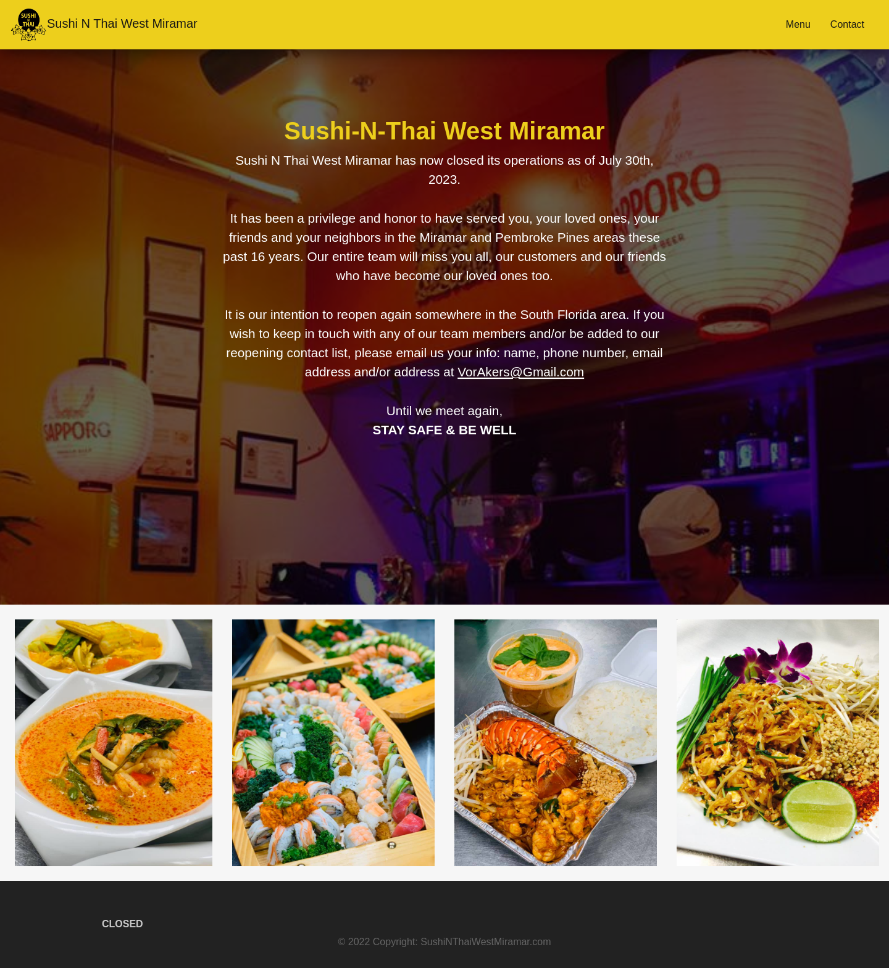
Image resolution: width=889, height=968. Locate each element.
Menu (798, 24)
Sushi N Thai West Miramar (104, 24)
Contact (847, 24)
